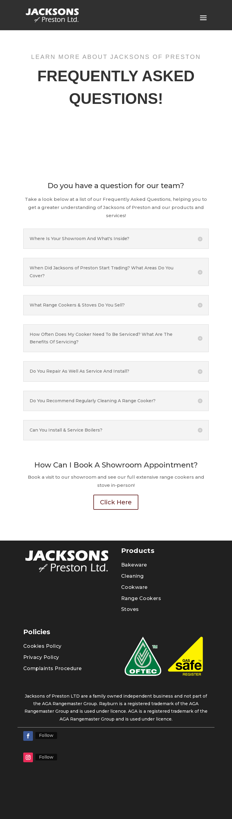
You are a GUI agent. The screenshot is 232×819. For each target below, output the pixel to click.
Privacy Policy (41, 657)
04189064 (199, 800)
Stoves (130, 609)
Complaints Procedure (52, 668)
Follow (46, 735)
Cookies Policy (42, 646)
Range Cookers (141, 598)
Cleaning (132, 576)
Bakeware (134, 565)
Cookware (134, 587)
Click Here (116, 502)
